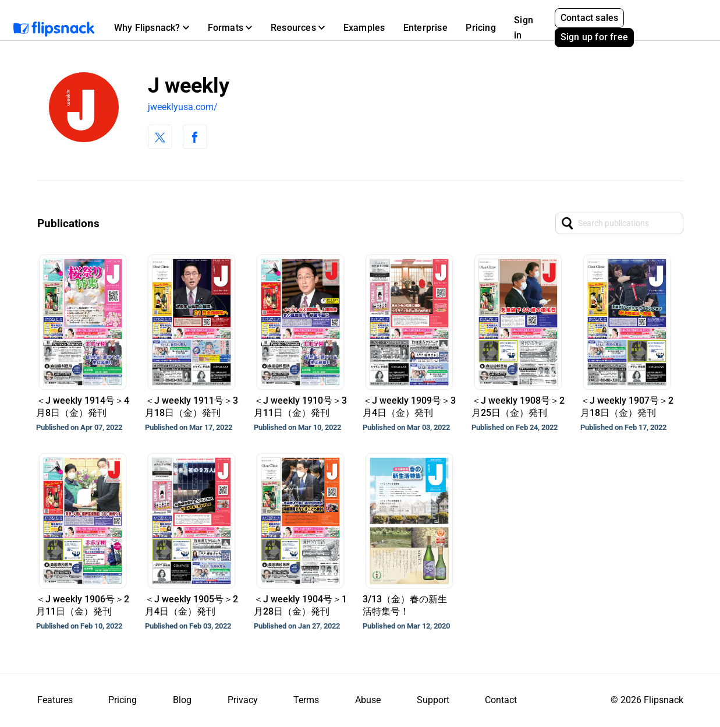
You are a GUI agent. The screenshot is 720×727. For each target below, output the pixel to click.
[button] (151, 28)
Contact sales (590, 17)
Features (55, 699)
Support (433, 699)
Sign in (523, 28)
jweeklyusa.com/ (183, 106)
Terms (306, 699)
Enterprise (425, 27)
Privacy (243, 699)
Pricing (480, 27)
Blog (182, 699)
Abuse (368, 699)
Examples (364, 27)
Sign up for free (594, 37)
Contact (501, 699)
